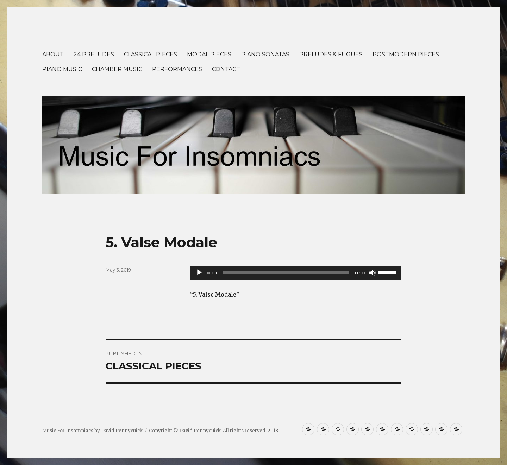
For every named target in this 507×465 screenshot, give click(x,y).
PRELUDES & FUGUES (331, 54)
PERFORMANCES (177, 69)
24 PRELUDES (94, 54)
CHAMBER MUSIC (117, 69)
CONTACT (226, 69)
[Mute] (372, 272)
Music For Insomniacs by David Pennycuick (92, 431)
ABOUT (53, 54)
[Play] (199, 272)
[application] (295, 273)
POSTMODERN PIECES (406, 54)
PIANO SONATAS (265, 54)
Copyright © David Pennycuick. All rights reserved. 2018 (213, 431)
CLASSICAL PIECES (150, 54)
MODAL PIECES (209, 54)
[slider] (286, 272)
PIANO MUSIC (62, 69)
